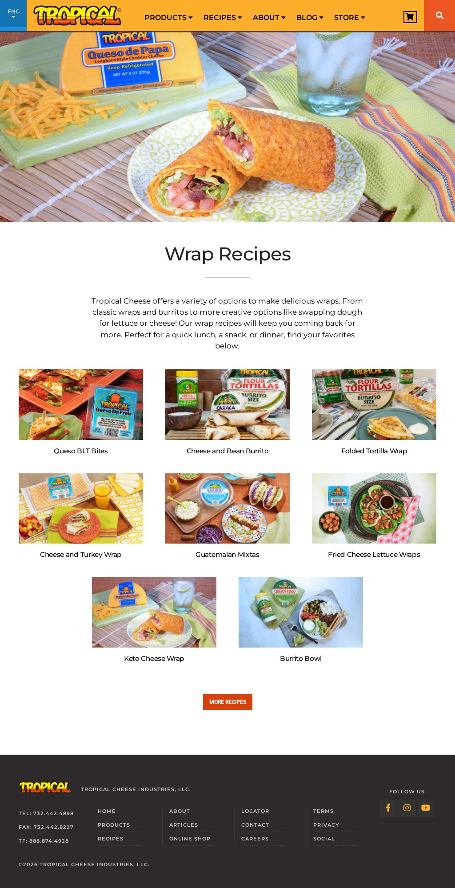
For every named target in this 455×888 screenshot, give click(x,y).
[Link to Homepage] (78, 15)
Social (324, 839)
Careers (255, 839)
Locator (255, 811)
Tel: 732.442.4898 (46, 813)
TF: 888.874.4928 (44, 841)
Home (107, 811)
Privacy (326, 825)
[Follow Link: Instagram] (407, 808)
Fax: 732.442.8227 (46, 827)
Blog (309, 17)
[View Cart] (410, 17)
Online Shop (190, 839)
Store (349, 17)
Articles (183, 825)
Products (168, 17)
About (269, 17)
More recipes (227, 702)
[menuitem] (168, 15)
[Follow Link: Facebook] (388, 808)
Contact (255, 825)
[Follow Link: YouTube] (426, 808)
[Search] (439, 15)
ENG (13, 17)
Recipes (223, 17)
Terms (323, 811)
